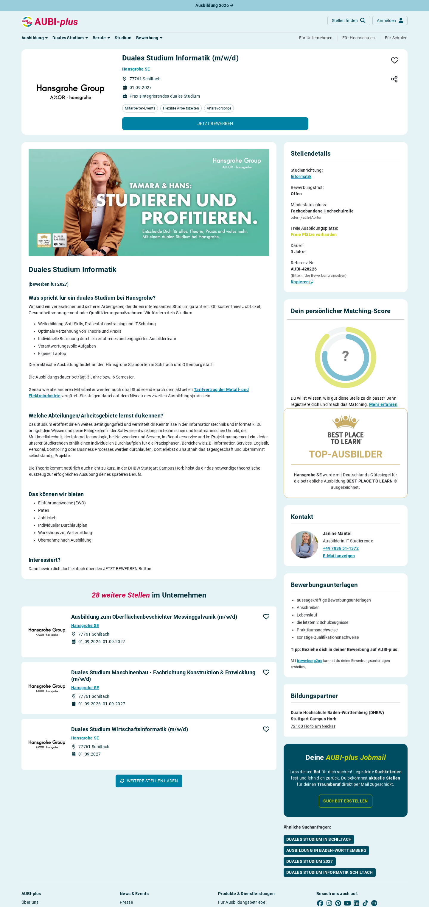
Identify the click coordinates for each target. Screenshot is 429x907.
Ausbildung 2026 (214, 5)
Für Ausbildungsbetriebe (241, 902)
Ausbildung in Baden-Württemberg (326, 849)
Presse (126, 902)
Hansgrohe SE (136, 69)
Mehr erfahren (383, 404)
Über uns (29, 902)
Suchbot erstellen (345, 799)
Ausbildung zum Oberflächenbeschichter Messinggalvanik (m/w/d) (154, 617)
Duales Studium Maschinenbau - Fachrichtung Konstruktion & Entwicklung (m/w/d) (163, 675)
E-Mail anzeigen (339, 554)
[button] (34, 38)
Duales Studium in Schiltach (319, 838)
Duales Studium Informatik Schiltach (329, 871)
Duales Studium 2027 (309, 860)
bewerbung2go (309, 660)
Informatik (301, 176)
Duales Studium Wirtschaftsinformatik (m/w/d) (129, 729)
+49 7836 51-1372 (341, 547)
